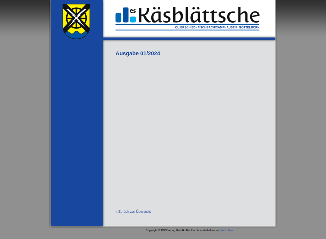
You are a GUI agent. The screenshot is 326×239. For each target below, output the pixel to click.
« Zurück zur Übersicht (133, 212)
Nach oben (226, 230)
